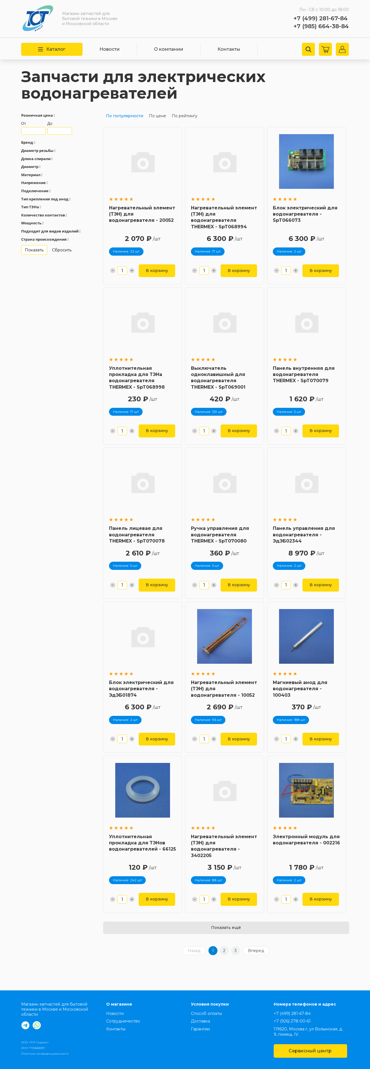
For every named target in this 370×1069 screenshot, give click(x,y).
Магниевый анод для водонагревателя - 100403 (300, 689)
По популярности (124, 115)
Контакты (228, 49)
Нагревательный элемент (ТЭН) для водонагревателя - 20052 (142, 214)
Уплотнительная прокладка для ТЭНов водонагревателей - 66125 (142, 843)
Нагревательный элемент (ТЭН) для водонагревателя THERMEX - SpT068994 (224, 217)
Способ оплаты (206, 1013)
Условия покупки (210, 1004)
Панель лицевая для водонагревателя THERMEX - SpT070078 (137, 535)
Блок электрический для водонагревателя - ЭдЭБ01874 (141, 689)
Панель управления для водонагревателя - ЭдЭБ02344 (304, 535)
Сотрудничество (123, 1021)
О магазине (119, 1004)
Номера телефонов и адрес (305, 1004)
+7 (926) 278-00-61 (292, 1021)
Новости (109, 49)
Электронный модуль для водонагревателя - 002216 (306, 840)
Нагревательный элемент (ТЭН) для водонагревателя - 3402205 (224, 846)
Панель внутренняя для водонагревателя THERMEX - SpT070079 (304, 375)
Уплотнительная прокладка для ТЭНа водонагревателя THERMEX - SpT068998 (137, 378)
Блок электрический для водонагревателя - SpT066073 (305, 214)
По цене (157, 115)
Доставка (200, 1021)
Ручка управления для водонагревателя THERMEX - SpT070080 (220, 535)
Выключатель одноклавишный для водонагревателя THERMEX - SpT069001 (218, 378)
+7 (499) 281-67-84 (320, 18)
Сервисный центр (310, 1050)
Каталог (51, 49)
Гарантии (200, 1029)
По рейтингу (184, 115)
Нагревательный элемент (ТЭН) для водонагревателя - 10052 (224, 689)
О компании (168, 49)
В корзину (157, 270)
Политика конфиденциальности (45, 1053)
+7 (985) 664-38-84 (321, 26)
